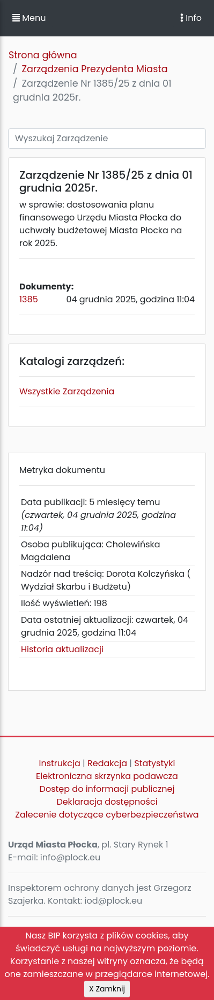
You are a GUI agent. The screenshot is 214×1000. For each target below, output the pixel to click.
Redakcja (107, 763)
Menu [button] (29, 18)
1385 (28, 299)
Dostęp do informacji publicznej (107, 789)
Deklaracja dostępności (106, 802)
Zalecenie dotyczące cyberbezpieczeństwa (106, 814)
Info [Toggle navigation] (191, 18)
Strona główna (43, 55)
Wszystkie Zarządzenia (66, 391)
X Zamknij (107, 988)
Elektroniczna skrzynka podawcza (107, 776)
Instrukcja (59, 763)
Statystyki (154, 763)
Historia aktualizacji (62, 649)
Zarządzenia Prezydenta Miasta (94, 69)
